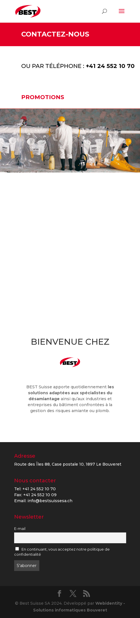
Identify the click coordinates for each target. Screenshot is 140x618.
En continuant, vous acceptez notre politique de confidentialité (62, 552)
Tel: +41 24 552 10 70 (35, 488)
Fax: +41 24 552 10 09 (35, 494)
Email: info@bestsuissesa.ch (43, 500)
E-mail (19, 529)
